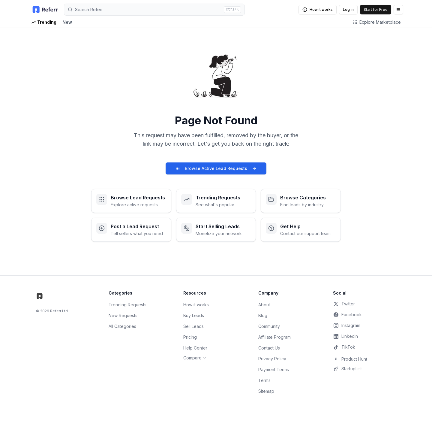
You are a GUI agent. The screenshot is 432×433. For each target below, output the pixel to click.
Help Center (195, 347)
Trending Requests (127, 304)
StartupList (347, 369)
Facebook (347, 315)
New (67, 22)
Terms (264, 380)
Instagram (346, 325)
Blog (262, 315)
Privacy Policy (272, 358)
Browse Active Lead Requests (216, 168)
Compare (194, 357)
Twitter (344, 304)
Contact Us (269, 347)
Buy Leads (193, 315)
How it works (317, 9)
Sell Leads (193, 326)
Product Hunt (350, 359)
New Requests (123, 315)
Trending (43, 22)
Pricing (190, 337)
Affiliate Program (274, 337)
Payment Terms (273, 369)
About (264, 304)
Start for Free (376, 9)
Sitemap (266, 391)
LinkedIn (345, 336)
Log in (348, 9)
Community (269, 326)
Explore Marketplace (377, 22)
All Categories (122, 326)
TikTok (344, 347)
